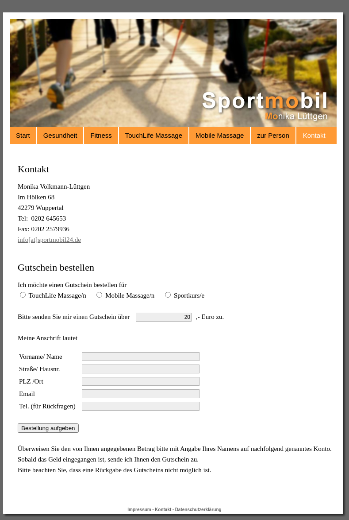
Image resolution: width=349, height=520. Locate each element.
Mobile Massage (220, 135)
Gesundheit (60, 135)
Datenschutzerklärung (198, 509)
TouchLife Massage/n (53, 295)
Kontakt (314, 135)
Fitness (100, 135)
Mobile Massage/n (125, 295)
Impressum (139, 509)
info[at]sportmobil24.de (49, 239)
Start (23, 135)
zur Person (273, 135)
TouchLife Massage (153, 135)
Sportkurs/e (184, 295)
